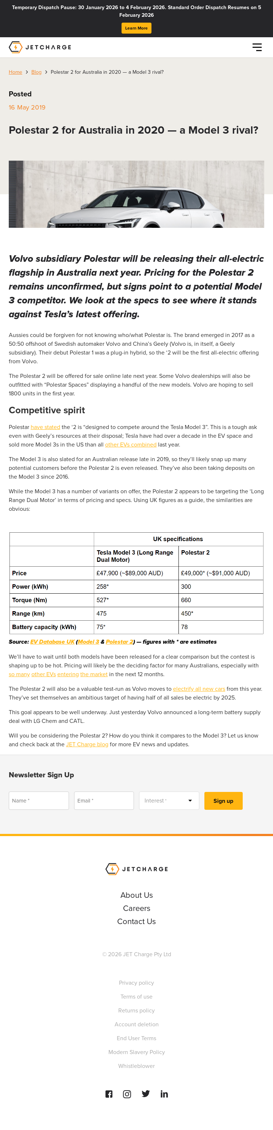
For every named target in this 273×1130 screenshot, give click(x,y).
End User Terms (136, 1038)
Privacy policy (136, 982)
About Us (136, 895)
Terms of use (136, 996)
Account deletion (137, 1024)
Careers (136, 908)
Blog (36, 72)
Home (15, 72)
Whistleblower (136, 1066)
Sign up (223, 801)
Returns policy (136, 1010)
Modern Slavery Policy (136, 1052)
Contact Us (136, 921)
